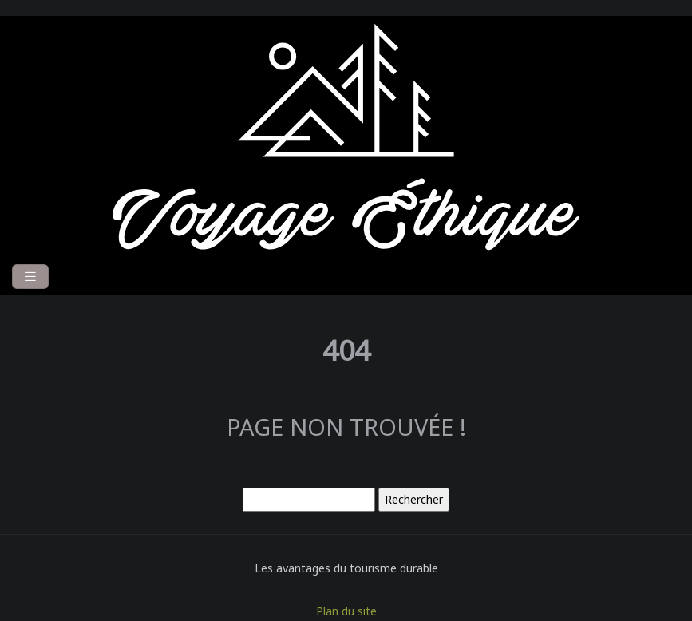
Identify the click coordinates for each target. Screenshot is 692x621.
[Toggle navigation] (30, 276)
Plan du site (346, 611)
